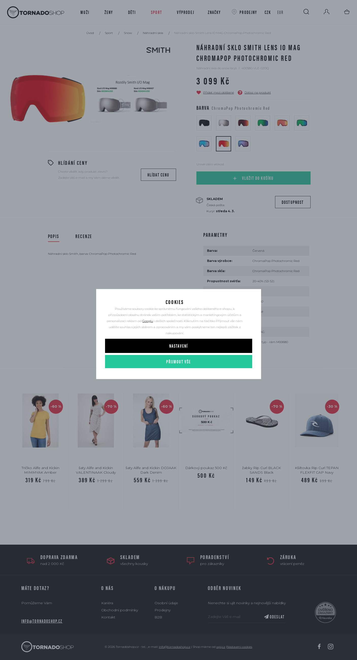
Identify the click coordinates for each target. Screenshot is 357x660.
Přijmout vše (178, 376)
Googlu (147, 336)
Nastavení (178, 361)
